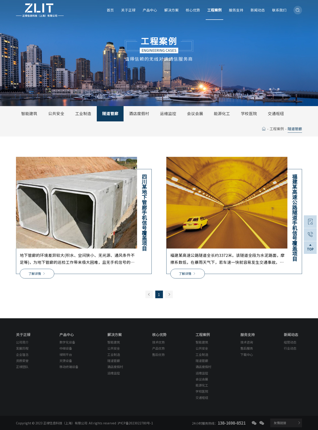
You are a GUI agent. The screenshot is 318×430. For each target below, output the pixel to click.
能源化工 (222, 113)
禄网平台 (65, 354)
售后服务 (246, 348)
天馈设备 (65, 360)
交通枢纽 (276, 113)
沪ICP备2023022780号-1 (135, 423)
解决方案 (171, 10)
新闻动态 (257, 10)
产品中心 (150, 10)
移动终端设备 (68, 366)
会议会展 (195, 113)
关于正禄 (128, 10)
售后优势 (158, 354)
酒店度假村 (139, 113)
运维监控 (168, 113)
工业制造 (83, 113)
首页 (110, 10)
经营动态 (290, 342)
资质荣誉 (22, 360)
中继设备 (65, 348)
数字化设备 (67, 342)
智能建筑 (29, 113)
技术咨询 (246, 342)
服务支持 (236, 10)
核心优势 (193, 10)
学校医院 (249, 113)
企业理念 (22, 354)
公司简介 (22, 342)
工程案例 (214, 10)
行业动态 (290, 348)
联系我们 (279, 10)
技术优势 (158, 342)
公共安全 (56, 113)
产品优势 (158, 348)
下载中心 (246, 354)
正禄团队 (22, 366)
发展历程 (22, 348)
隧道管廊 (110, 113)
